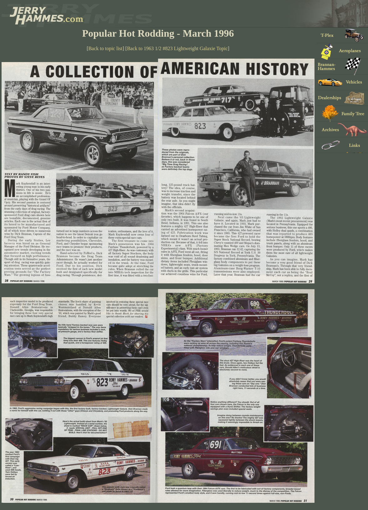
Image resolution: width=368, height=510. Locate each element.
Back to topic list (105, 48)
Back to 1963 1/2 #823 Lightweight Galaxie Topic (177, 48)
